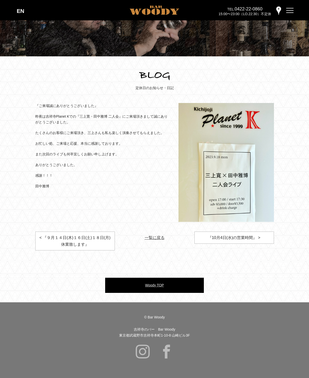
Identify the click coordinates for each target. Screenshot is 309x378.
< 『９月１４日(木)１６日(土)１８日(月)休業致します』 (75, 241)
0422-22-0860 (249, 8)
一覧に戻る (155, 238)
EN (20, 11)
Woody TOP (154, 285)
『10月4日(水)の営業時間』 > (234, 238)
